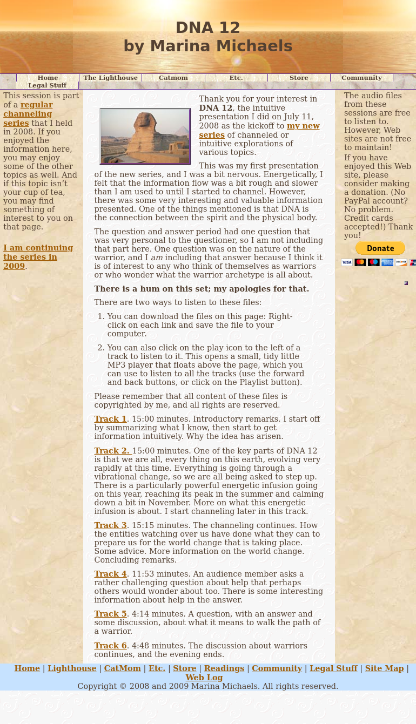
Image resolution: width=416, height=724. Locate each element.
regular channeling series (27, 113)
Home (48, 78)
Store (299, 78)
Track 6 (110, 645)
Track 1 (110, 418)
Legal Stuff (47, 85)
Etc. (236, 78)
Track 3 (110, 525)
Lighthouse (72, 668)
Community (361, 78)
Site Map (384, 668)
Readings (224, 668)
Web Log (204, 677)
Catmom (173, 78)
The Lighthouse (110, 78)
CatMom (122, 668)
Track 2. (113, 450)
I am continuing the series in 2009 (38, 256)
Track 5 (110, 613)
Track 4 (110, 573)
